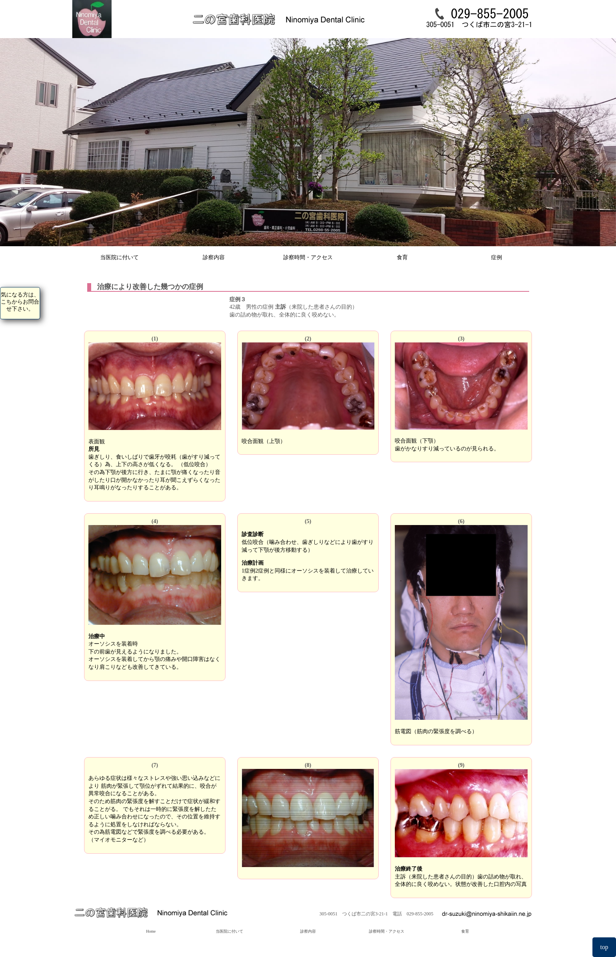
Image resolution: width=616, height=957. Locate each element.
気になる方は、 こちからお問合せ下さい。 (20, 302)
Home (151, 931)
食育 (402, 257)
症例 (496, 257)
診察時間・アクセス (308, 257)
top (604, 947)
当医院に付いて (119, 257)
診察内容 (214, 257)
